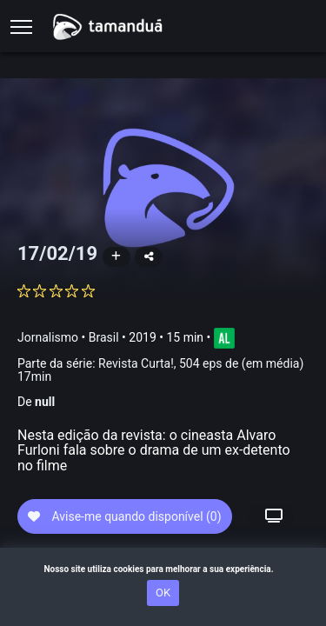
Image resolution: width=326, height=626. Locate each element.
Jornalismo (47, 337)
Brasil (104, 337)
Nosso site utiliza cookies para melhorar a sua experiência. (162, 569)
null (45, 402)
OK (163, 592)
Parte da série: (160, 370)
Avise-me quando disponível (125, 516)
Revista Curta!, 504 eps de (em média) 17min (160, 369)
